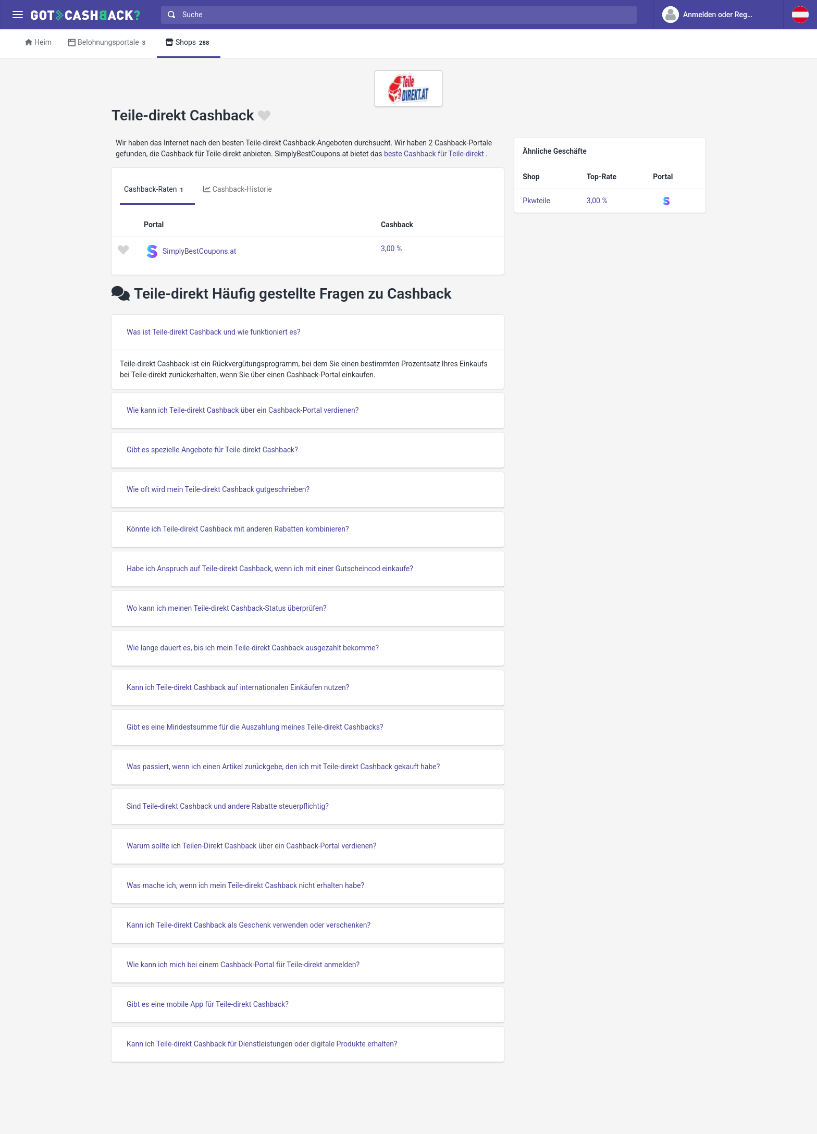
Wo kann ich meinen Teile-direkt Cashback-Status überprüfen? (227, 608)
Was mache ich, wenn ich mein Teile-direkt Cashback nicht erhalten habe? (245, 885)
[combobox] (396, 14)
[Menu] (17, 15)
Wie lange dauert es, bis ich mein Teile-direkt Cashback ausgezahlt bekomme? (253, 648)
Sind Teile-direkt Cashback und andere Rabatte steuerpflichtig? (228, 806)
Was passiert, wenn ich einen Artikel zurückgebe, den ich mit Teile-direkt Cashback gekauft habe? (283, 766)
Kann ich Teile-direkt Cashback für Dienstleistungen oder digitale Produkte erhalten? (262, 1044)
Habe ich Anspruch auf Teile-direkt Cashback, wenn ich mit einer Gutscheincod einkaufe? (270, 568)
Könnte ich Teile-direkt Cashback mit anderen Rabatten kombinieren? (238, 529)
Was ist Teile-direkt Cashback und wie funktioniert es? (214, 332)
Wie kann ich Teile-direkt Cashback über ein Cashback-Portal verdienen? (242, 410)
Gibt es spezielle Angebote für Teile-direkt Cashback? (212, 450)
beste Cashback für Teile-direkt (434, 154)
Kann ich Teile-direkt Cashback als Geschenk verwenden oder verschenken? (248, 925)
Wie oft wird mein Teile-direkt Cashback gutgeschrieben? (218, 489)
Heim (38, 42)
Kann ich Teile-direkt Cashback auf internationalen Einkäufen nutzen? (238, 687)
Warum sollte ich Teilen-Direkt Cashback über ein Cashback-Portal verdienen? (251, 846)
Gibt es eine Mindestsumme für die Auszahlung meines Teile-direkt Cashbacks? (255, 727)
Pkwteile (536, 200)
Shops (188, 43)
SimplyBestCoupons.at (199, 250)
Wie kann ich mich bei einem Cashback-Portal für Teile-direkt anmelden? (243, 964)
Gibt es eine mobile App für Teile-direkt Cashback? (208, 1004)
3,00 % (391, 248)
